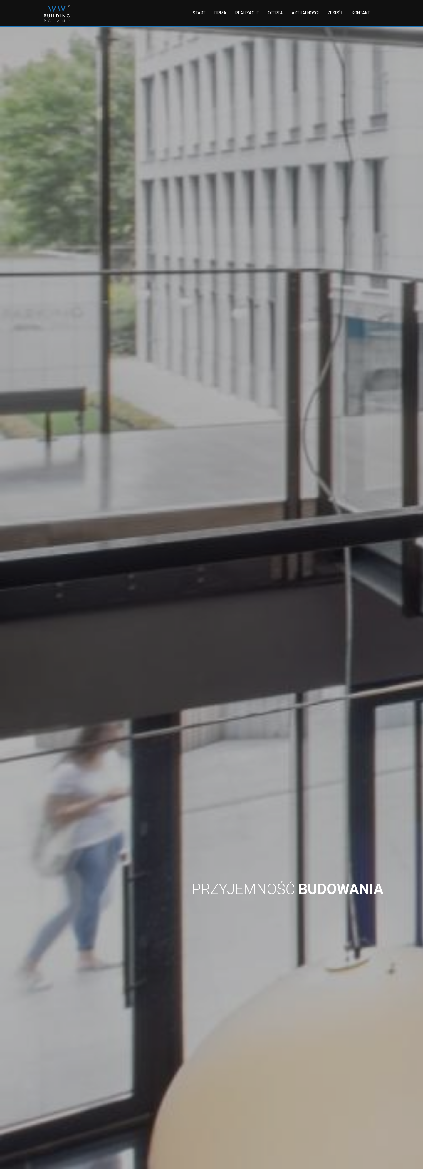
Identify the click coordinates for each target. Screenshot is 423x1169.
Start (199, 13)
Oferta (275, 13)
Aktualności (305, 13)
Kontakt (361, 13)
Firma (220, 13)
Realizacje (247, 13)
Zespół (335, 13)
